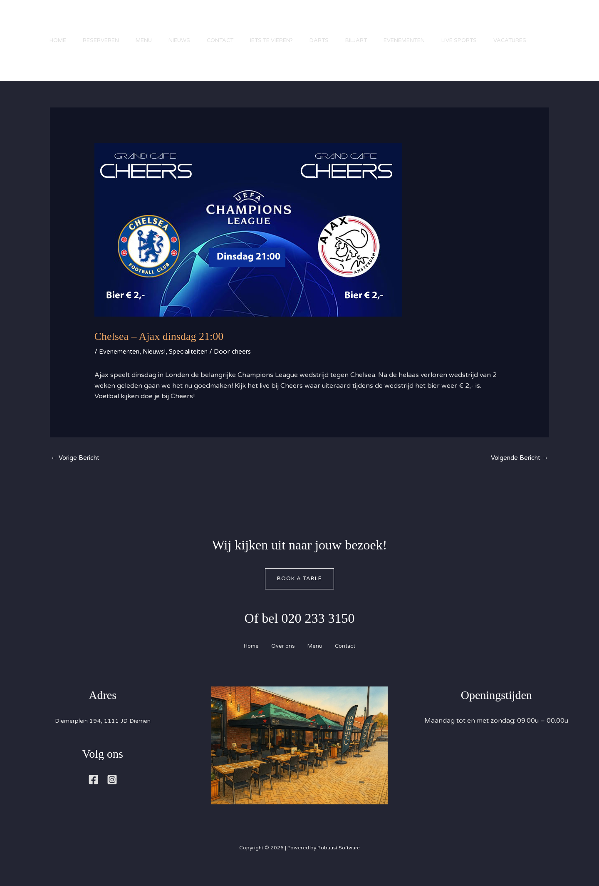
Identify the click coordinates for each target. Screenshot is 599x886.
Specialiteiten (194, 362)
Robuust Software (338, 861)
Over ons (280, 658)
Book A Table (299, 590)
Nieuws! (158, 362)
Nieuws (188, 23)
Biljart (381, 23)
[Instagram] (112, 793)
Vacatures (62, 68)
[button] (565, 51)
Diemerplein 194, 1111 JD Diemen (102, 734)
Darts (340, 23)
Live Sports (492, 23)
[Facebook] (93, 793)
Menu (148, 23)
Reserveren (101, 23)
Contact (233, 23)
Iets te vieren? (288, 23)
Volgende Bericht (517, 469)
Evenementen (433, 23)
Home (54, 23)
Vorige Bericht (77, 469)
